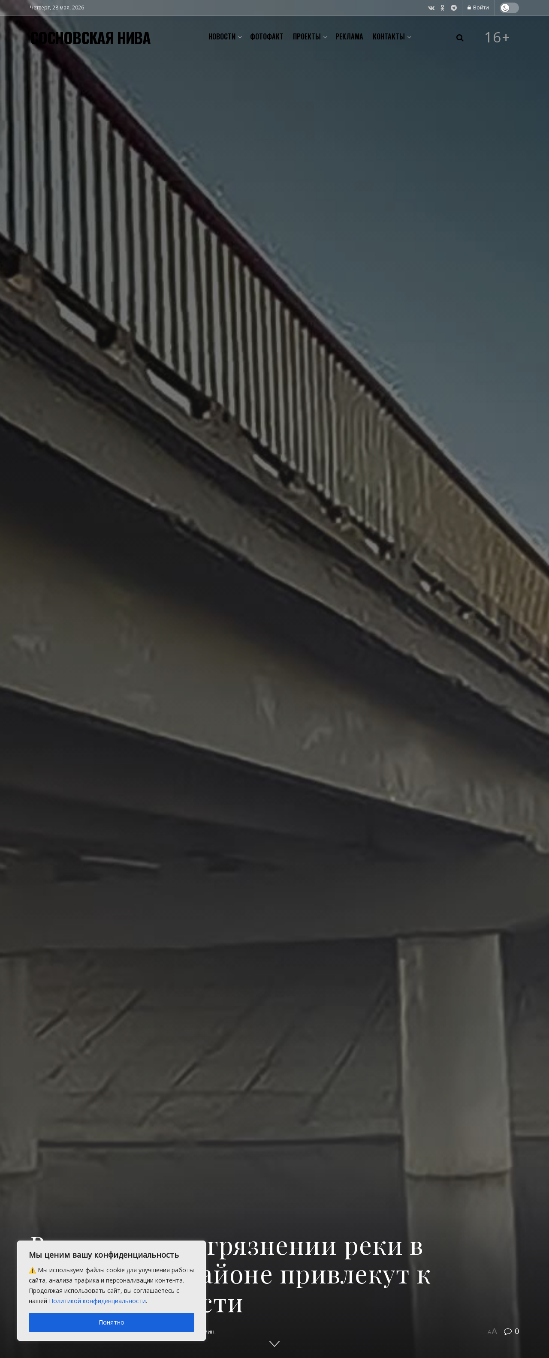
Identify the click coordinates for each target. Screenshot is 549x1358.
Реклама (349, 36)
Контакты (389, 36)
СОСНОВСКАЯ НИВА (90, 37)
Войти (478, 7)
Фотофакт (267, 36)
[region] (111, 1291)
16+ (497, 37)
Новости (221, 36)
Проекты (307, 36)
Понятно (111, 1322)
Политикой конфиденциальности (97, 1301)
